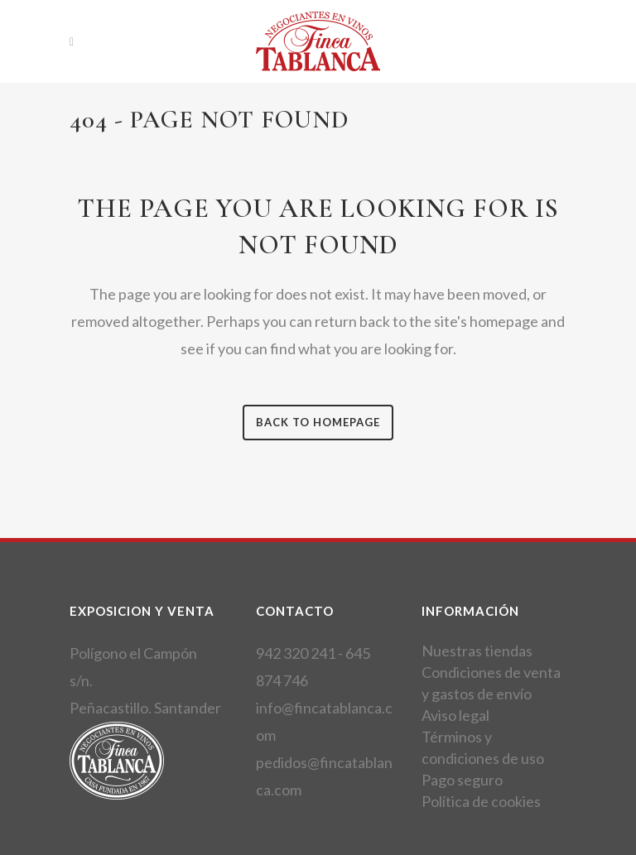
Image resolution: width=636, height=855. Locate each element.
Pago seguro (462, 780)
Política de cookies (481, 801)
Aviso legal (455, 715)
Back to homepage (318, 422)
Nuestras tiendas (477, 650)
